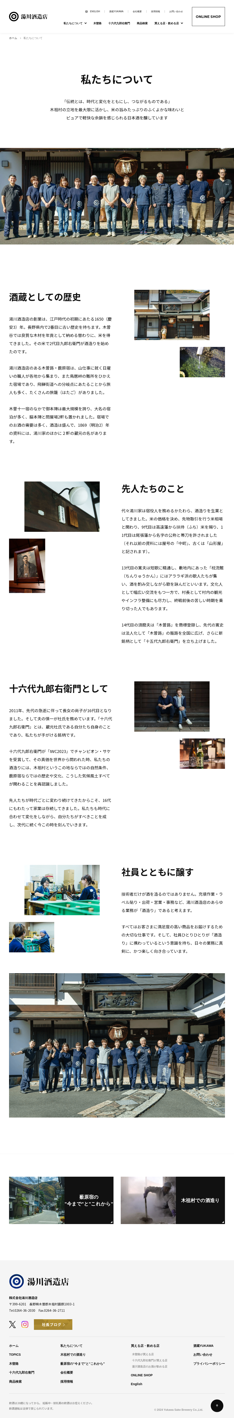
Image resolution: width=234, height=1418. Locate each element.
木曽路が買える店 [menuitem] (143, 1354)
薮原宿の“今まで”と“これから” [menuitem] (82, 1363)
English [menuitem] (136, 1384)
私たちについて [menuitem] (71, 1346)
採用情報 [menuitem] (155, 11)
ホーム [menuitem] (14, 1346)
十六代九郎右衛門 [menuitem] (119, 23)
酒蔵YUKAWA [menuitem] (116, 11)
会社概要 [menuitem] (137, 11)
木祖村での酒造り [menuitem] (73, 1354)
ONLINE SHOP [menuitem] (142, 1375)
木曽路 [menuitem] (97, 23)
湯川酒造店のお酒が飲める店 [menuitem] (149, 1366)
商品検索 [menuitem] (142, 23)
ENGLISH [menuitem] (95, 11)
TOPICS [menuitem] (15, 1354)
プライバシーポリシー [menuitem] (209, 1363)
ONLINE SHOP (208, 17)
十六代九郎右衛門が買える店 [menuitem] (149, 1360)
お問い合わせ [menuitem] (176, 11)
